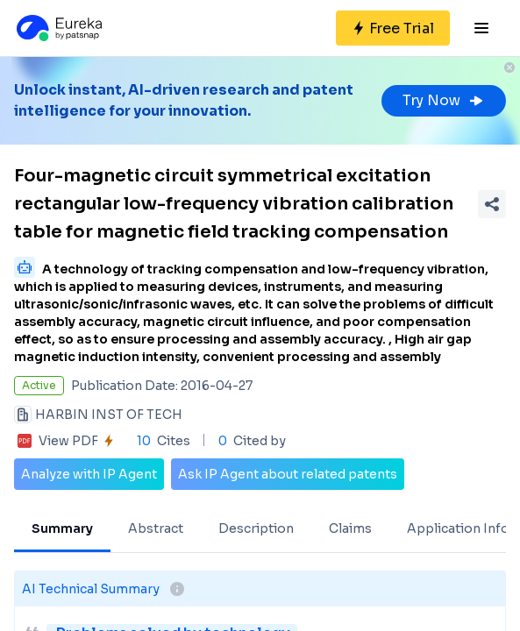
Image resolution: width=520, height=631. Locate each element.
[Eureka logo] (58, 28)
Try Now (443, 100)
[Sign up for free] (393, 28)
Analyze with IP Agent (89, 474)
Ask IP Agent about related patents (287, 474)
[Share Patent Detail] (492, 204)
